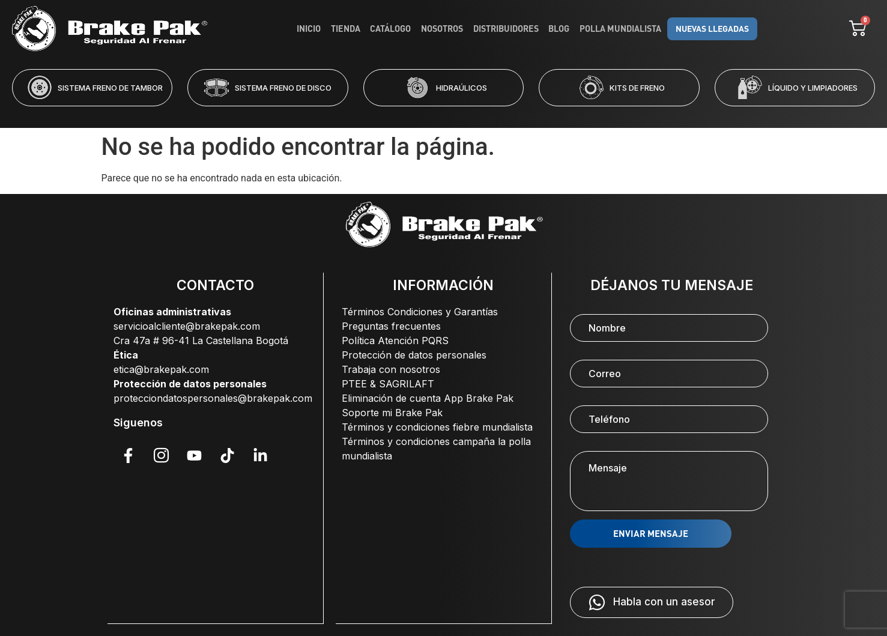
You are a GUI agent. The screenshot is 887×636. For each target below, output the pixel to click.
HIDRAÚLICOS (461, 87)
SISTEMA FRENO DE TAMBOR (110, 87)
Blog (558, 28)
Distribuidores (506, 28)
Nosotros (444, 28)
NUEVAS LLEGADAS (709, 28)
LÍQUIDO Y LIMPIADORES (813, 87)
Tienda (348, 28)
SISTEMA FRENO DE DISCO (283, 87)
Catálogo (392, 28)
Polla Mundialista (619, 28)
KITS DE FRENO (637, 87)
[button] (395, 114)
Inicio (312, 28)
